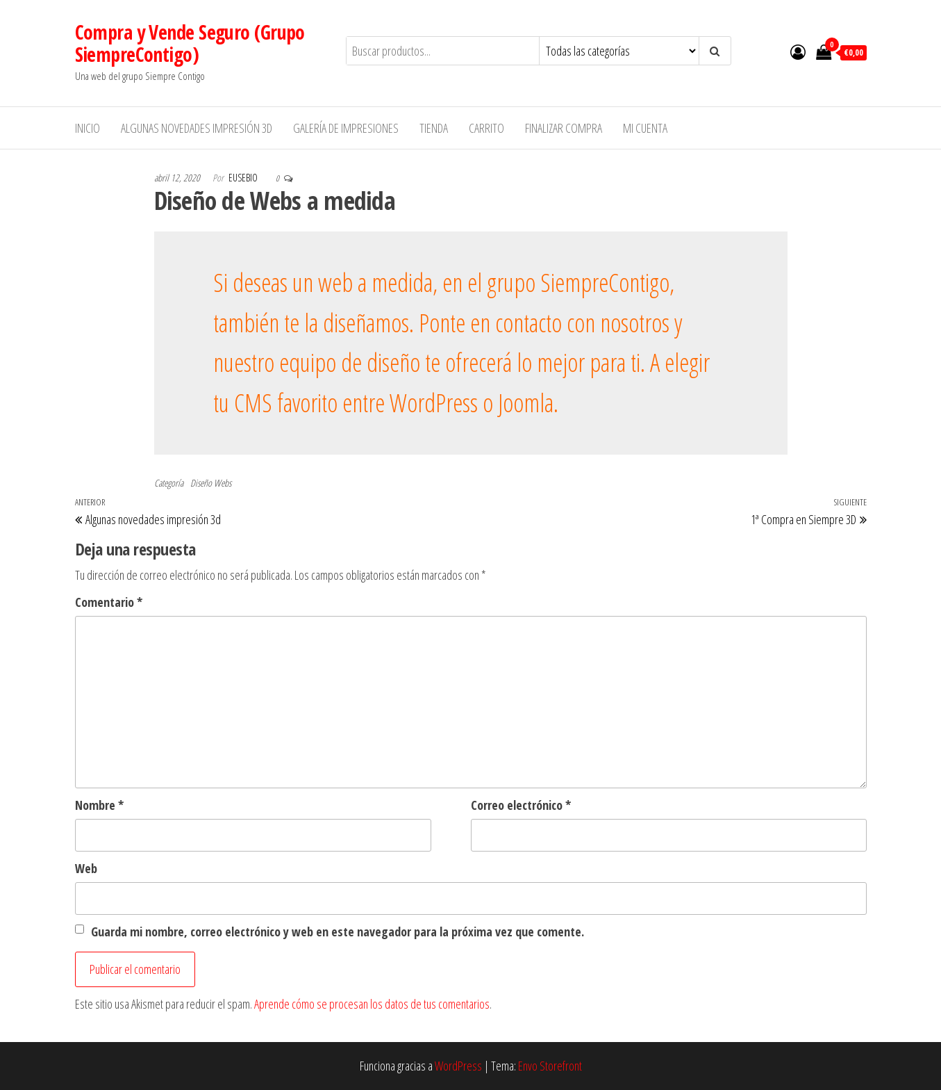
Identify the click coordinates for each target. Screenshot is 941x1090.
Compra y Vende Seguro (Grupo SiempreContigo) (190, 43)
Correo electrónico (521, 805)
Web (86, 868)
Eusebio (244, 177)
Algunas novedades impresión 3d (196, 128)
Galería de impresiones (346, 128)
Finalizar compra (563, 128)
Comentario (108, 602)
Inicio (87, 128)
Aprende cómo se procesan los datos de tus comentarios (372, 1003)
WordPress (458, 1065)
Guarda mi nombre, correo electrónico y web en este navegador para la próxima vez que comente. (337, 931)
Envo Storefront (550, 1065)
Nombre (99, 805)
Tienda (433, 128)
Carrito (486, 128)
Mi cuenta (645, 128)
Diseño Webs (210, 482)
